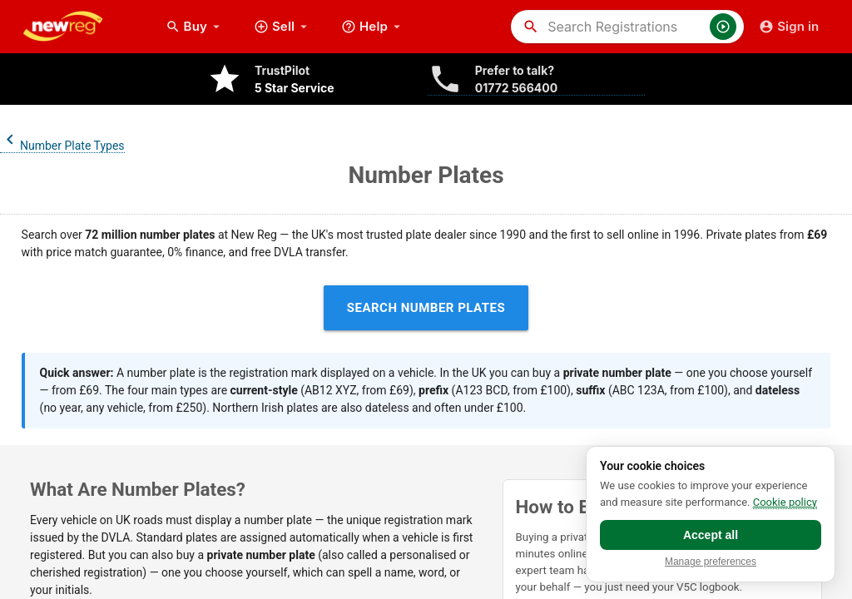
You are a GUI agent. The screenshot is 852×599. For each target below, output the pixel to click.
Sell (282, 26)
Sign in (789, 26)
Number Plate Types (62, 145)
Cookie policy (785, 502)
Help (372, 26)
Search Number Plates (426, 307)
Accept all (710, 535)
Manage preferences (710, 562)
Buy (195, 26)
